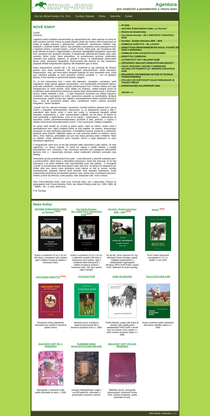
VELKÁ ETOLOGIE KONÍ (158, 276)
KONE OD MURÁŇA (122, 276)
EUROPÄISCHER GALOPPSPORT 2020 (140, 86)
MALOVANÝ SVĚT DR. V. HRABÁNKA (51, 345)
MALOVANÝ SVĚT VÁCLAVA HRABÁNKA (122, 345)
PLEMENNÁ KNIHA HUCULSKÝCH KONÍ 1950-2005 (86, 345)
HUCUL (155, 210)
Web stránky (155, 413)
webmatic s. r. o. (169, 413)
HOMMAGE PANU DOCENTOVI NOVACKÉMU (143, 53)
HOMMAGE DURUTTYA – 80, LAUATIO (140, 44)
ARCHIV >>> (127, 92)
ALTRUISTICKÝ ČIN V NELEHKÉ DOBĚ (140, 60)
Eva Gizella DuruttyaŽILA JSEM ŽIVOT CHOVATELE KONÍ (86, 212)
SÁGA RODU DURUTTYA (48, 277)
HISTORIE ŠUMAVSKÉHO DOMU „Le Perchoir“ (144, 28)
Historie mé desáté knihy (133, 32)
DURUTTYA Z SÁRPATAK (133, 56)
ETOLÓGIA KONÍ (86, 276)
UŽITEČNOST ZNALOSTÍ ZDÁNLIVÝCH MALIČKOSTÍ (147, 63)
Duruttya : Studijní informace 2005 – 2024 (141, 41)
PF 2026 (125, 25)
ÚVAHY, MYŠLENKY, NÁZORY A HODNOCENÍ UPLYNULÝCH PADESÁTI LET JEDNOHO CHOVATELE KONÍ (148, 68)
